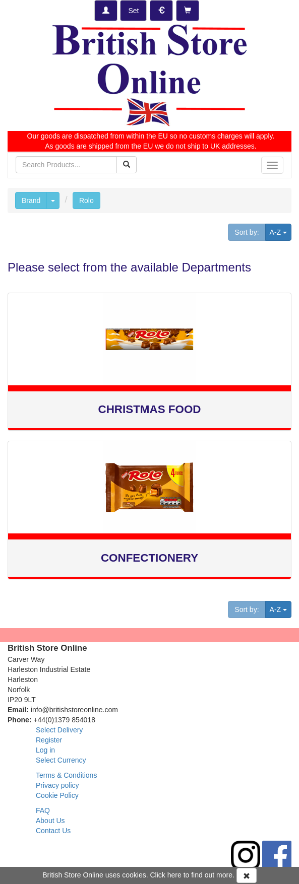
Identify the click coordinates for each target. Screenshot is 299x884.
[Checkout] (187, 10)
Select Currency (61, 760)
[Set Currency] (161, 10)
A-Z (280, 231)
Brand (31, 200)
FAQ (43, 810)
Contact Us (53, 831)
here (174, 875)
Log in (45, 750)
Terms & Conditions (66, 775)
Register (49, 740)
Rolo (86, 200)
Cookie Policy (57, 795)
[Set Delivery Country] (133, 10)
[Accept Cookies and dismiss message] (246, 875)
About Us (50, 821)
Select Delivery (59, 730)
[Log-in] (105, 10)
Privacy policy (57, 785)
